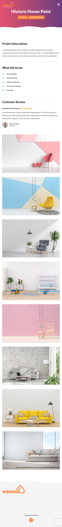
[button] (58, 4)
